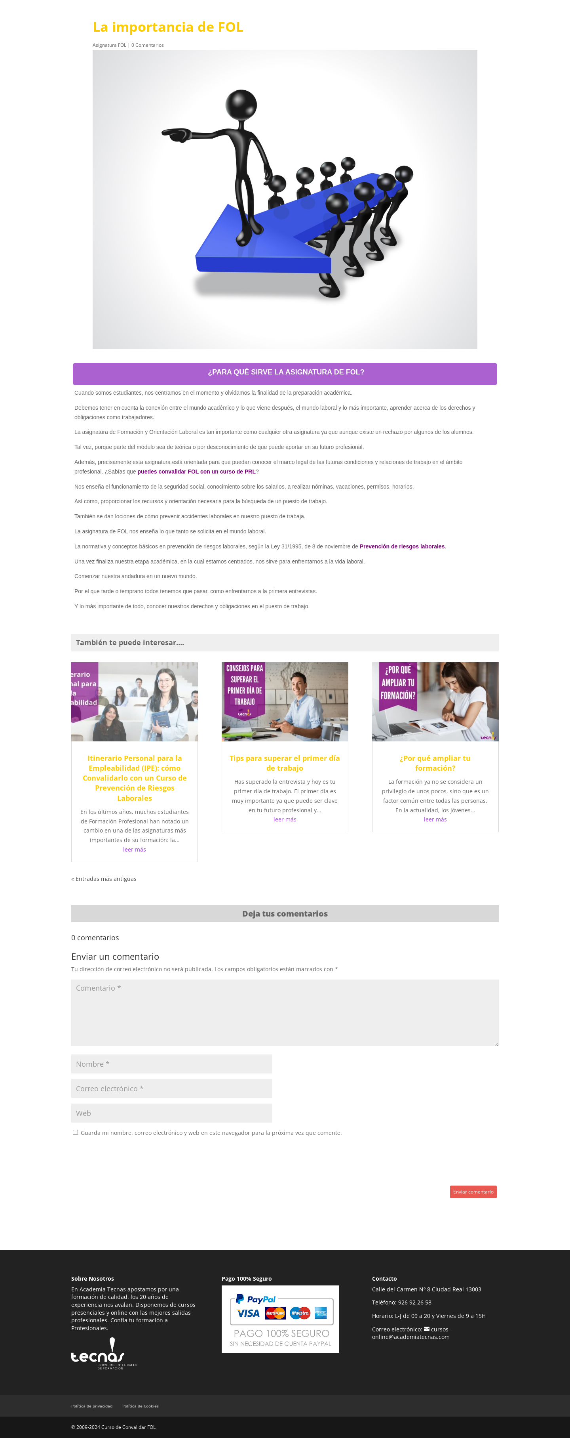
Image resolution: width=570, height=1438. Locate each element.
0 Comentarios (147, 45)
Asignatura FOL (109, 45)
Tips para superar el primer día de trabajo (285, 763)
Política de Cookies (140, 1406)
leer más (134, 849)
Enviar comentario (473, 1191)
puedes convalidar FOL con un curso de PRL (197, 471)
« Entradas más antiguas (104, 878)
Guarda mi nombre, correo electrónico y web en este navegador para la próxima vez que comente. (211, 1132)
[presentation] (131, 1162)
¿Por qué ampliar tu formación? (435, 763)
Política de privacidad (91, 1406)
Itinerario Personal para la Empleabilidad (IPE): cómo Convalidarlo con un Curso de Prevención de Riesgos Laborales (135, 778)
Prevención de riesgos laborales (402, 546)
